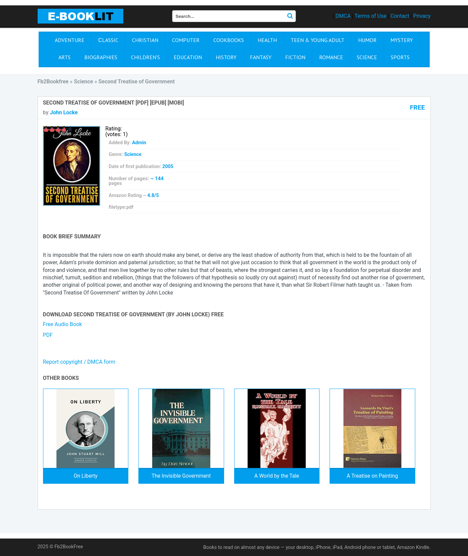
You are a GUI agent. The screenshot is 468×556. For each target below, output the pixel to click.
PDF (48, 335)
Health (267, 40)
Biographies (100, 57)
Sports (400, 57)
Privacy (422, 16)
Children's (145, 57)
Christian (145, 40)
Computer (186, 40)
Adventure (69, 40)
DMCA (343, 16)
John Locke (64, 112)
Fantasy (260, 57)
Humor (367, 40)
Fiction (295, 57)
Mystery (401, 40)
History (226, 57)
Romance (331, 57)
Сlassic (108, 40)
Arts (64, 57)
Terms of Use (370, 16)
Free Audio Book (62, 324)
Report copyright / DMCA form (79, 362)
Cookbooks (228, 40)
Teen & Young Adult (317, 40)
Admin (139, 143)
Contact (399, 16)
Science (367, 57)
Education (188, 57)
